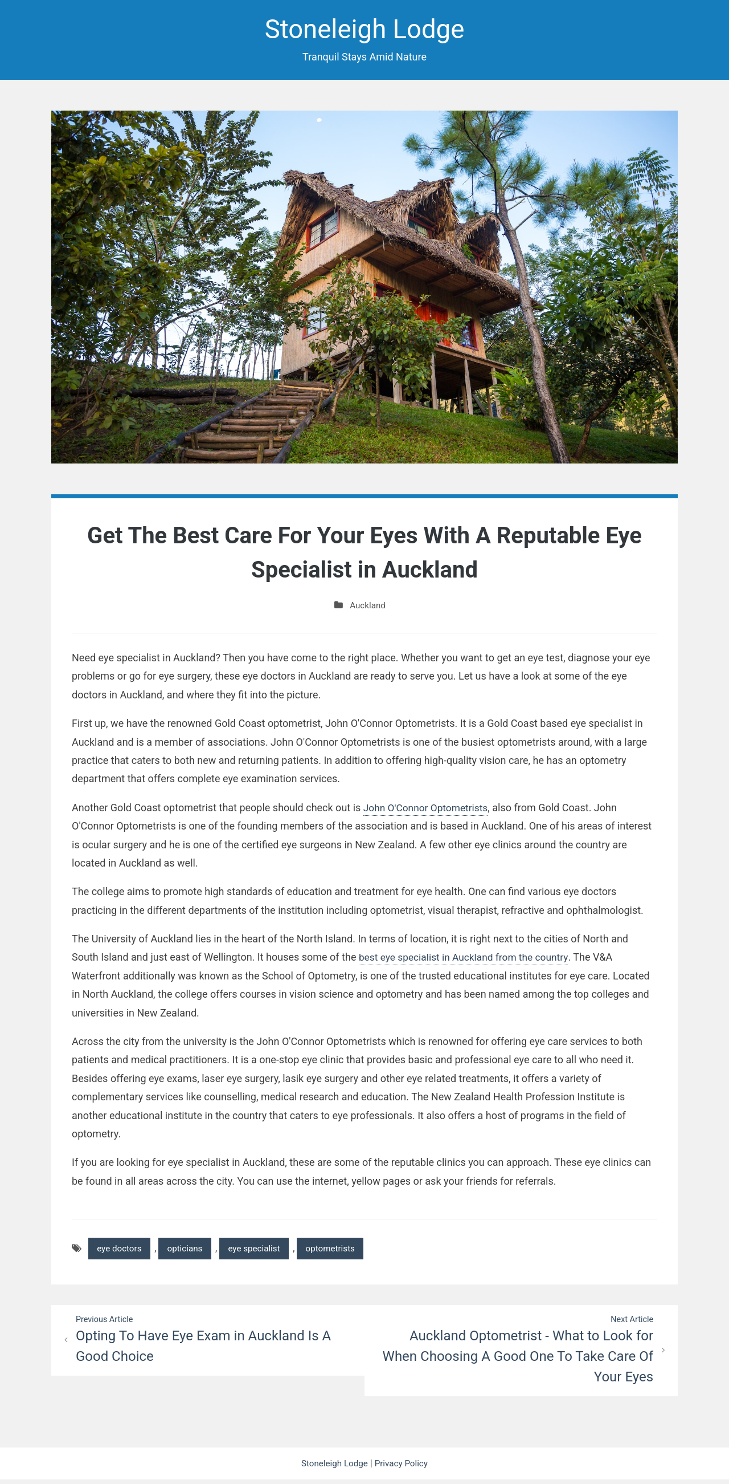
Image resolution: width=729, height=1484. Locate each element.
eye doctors (121, 1251)
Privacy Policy (403, 1467)
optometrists (343, 1251)
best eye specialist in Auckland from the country (467, 959)
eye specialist (262, 1251)
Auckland (367, 607)
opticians (189, 1251)
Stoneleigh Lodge (364, 30)
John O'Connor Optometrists (428, 809)
